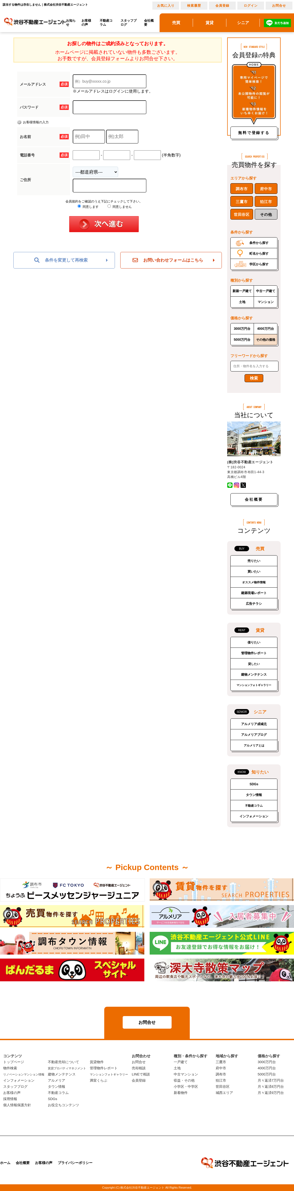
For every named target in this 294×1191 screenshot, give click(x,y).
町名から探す (259, 253)
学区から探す (259, 264)
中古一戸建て (265, 291)
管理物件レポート (254, 653)
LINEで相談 (141, 1074)
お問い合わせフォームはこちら (168, 260)
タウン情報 (254, 795)
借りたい (253, 642)
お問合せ (279, 5)
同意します (88, 207)
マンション (266, 302)
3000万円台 (242, 329)
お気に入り (166, 5)
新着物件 (181, 1093)
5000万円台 (242, 340)
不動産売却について (63, 1062)
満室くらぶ (98, 1080)
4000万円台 (265, 329)
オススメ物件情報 (254, 582)
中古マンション (186, 1074)
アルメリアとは (254, 745)
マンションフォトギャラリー (254, 685)
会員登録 (222, 5)
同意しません (119, 207)
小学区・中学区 (186, 1087)
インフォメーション (253, 816)
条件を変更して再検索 (61, 260)
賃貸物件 (97, 1062)
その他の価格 (265, 340)
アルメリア (56, 1080)
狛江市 (266, 202)
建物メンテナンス (254, 674)
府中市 (266, 189)
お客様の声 (86, 22)
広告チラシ (254, 604)
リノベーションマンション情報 (23, 1074)
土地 (242, 302)
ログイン (251, 5)
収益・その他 (184, 1080)
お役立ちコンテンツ (63, 1105)
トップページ (13, 1062)
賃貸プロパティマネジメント (67, 1068)
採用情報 (10, 1099)
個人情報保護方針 (17, 1105)
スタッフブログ (129, 22)
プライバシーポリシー (75, 1163)
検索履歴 (194, 5)
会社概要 (149, 22)
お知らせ (71, 22)
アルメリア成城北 (254, 724)
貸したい (254, 663)
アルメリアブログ (254, 735)
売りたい (253, 561)
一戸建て (181, 1062)
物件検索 (10, 1068)
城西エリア (224, 1093)
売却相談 (139, 1068)
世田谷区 (242, 214)
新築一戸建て (242, 291)
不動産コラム (106, 22)
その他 (266, 214)
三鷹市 (241, 202)
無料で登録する (254, 133)
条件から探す (259, 243)
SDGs (254, 784)
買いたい (253, 571)
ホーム (5, 1163)
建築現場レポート (254, 593)
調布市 (241, 189)
